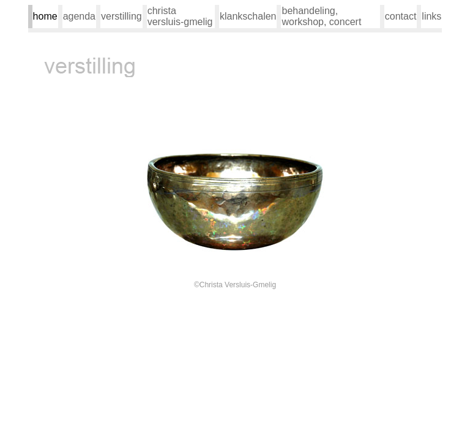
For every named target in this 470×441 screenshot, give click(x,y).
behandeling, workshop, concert (321, 16)
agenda (79, 16)
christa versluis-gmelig (180, 16)
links (431, 16)
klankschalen (248, 16)
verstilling (121, 16)
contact (401, 16)
